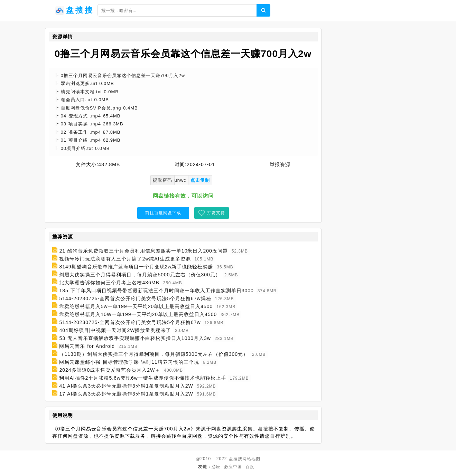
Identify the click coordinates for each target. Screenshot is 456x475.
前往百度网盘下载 (163, 212)
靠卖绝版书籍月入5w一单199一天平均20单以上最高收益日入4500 (136, 306)
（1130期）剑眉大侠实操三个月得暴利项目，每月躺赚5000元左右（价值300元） (153, 354)
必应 (216, 466)
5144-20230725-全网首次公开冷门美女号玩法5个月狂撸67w (130, 322)
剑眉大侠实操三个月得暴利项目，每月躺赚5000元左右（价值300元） (140, 274)
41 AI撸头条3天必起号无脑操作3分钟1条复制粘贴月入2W (126, 386)
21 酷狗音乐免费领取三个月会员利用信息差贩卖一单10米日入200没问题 (143, 251)
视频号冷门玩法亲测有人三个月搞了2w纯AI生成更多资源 (124, 259)
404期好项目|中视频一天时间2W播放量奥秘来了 (115, 330)
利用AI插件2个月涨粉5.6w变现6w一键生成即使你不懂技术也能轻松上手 (142, 378)
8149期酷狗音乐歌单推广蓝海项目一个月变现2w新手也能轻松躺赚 (136, 266)
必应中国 (233, 466)
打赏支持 (216, 212)
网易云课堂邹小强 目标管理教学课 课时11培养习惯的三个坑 (129, 362)
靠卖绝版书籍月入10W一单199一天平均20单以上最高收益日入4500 (138, 314)
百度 (249, 466)
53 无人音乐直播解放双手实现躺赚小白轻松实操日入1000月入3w (135, 338)
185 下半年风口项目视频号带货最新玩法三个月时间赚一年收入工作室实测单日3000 (156, 290)
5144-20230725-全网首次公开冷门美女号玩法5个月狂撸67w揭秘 (135, 298)
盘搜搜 (235, 458)
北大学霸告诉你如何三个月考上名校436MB (109, 282)
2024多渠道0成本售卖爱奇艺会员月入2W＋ (109, 370)
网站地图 (251, 458)
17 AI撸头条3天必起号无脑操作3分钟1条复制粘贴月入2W (126, 394)
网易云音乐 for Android (87, 346)
